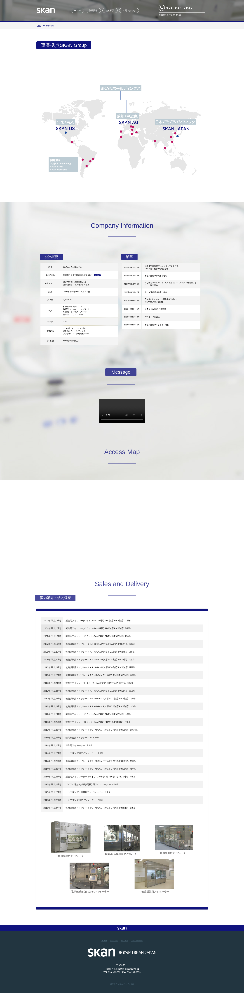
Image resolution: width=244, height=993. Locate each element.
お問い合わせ (129, 10)
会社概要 (110, 10)
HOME (77, 10)
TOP (39, 26)
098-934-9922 (179, 7)
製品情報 (93, 10)
